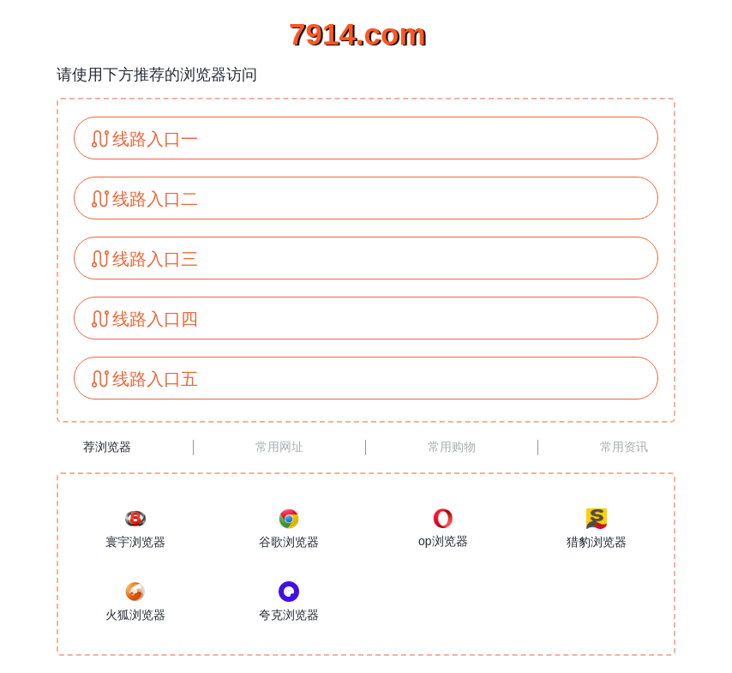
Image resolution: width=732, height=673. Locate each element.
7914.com (357, 34)
